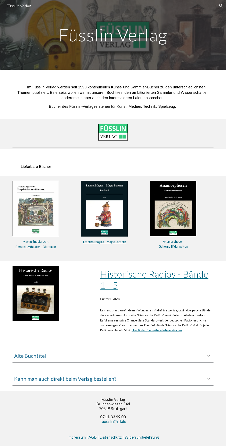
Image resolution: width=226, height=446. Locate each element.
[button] (221, 6)
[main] (113, 34)
